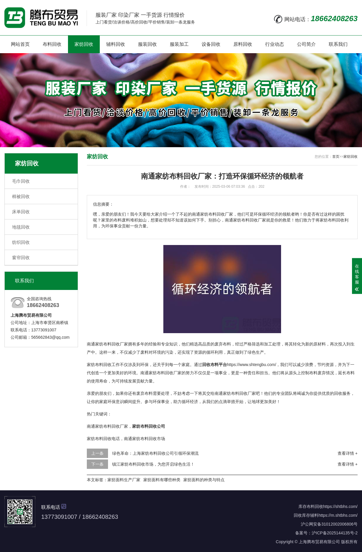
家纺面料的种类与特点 (204, 479)
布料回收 (52, 44)
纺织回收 (21, 242)
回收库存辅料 (306, 515)
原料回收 (242, 44)
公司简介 (306, 44)
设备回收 (211, 44)
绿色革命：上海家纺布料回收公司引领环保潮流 (155, 453)
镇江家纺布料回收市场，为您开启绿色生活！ (153, 464)
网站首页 (20, 44)
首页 (335, 157)
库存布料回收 (310, 506)
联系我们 (338, 44)
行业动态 (274, 44)
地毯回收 (21, 226)
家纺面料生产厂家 (123, 479)
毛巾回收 (21, 181)
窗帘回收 (21, 257)
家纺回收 (83, 44)
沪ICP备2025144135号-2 (335, 533)
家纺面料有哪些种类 (161, 479)
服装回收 (147, 44)
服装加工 (179, 44)
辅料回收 (115, 44)
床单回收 (21, 211)
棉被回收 (21, 196)
